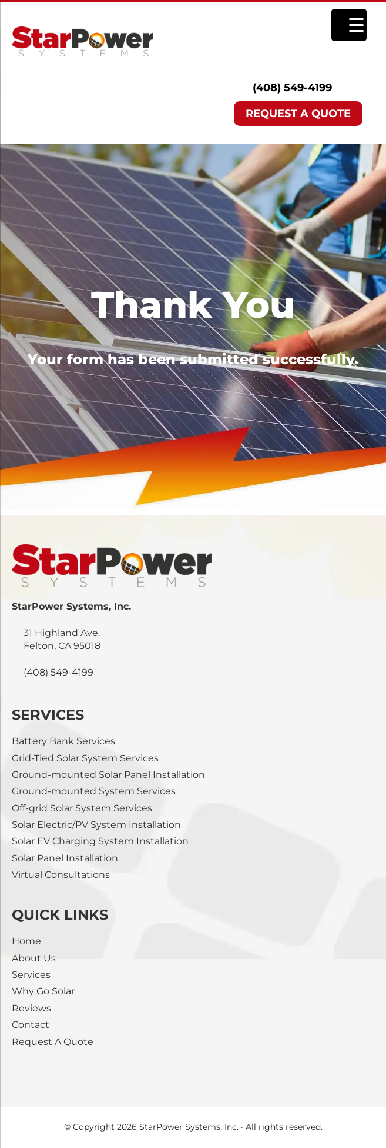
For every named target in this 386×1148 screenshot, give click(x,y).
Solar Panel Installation (65, 858)
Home (26, 941)
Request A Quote (52, 1041)
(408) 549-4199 (292, 87)
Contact (30, 1024)
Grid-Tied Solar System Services (85, 758)
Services (31, 974)
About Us (34, 958)
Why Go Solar (43, 991)
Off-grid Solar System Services (82, 808)
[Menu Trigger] (349, 25)
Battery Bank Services (63, 741)
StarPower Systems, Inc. (121, 41)
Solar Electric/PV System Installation (96, 824)
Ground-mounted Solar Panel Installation (108, 774)
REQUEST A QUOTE (298, 113)
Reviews (31, 1008)
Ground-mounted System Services (94, 791)
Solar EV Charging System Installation (100, 841)
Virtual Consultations (61, 874)
